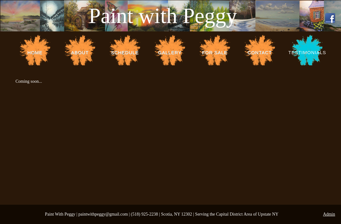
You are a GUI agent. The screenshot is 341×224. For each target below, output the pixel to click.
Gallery (170, 52)
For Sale (214, 52)
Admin (329, 214)
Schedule (125, 52)
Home (34, 52)
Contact (259, 52)
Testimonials (307, 52)
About (80, 52)
